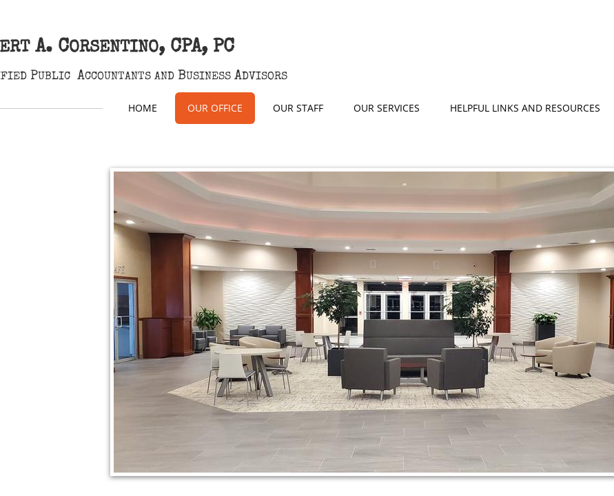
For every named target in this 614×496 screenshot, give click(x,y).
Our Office (215, 107)
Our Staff (298, 107)
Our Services (387, 107)
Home (142, 107)
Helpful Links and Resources (525, 107)
